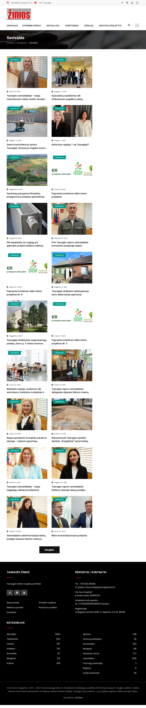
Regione (109, 671)
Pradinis (11, 42)
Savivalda (12, 25)
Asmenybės (109, 647)
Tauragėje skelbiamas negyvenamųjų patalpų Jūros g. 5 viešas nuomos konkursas (27, 342)
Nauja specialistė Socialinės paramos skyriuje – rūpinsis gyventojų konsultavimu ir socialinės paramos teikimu (27, 440)
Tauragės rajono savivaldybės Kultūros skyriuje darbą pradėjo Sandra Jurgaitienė (68, 489)
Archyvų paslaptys (110, 25)
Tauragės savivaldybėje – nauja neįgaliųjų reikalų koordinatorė (23, 489)
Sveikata (33, 651)
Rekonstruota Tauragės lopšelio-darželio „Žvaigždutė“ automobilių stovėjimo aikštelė (70, 440)
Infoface (79, 700)
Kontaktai (11, 615)
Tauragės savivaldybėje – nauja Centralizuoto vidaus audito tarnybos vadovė (26, 97)
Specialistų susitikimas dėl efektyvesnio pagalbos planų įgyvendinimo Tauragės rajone (68, 97)
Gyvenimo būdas (31, 25)
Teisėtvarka (71, 25)
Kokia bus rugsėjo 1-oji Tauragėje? (70, 144)
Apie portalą (13, 605)
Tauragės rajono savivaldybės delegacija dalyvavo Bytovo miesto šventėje (70, 391)
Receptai (109, 651)
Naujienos (22, 42)
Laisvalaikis (109, 661)
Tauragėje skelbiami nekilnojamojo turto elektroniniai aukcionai (71, 293)
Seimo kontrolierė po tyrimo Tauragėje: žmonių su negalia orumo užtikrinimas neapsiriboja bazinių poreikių (26, 146)
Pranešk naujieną (47, 605)
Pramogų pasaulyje (109, 666)
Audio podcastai (109, 676)
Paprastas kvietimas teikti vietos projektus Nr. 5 (69, 342)
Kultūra (33, 666)
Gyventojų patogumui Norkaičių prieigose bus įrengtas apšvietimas (26, 195)
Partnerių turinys (109, 656)
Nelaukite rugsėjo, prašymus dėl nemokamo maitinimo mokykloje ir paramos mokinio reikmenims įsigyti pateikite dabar (26, 391)
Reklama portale (15, 610)
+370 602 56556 (87, 586)
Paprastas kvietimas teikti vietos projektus (69, 195)
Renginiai (33, 661)
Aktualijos (52, 25)
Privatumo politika (48, 610)
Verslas (88, 25)
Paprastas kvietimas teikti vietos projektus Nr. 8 (24, 293)
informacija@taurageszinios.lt (100, 590)
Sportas (109, 637)
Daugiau (49, 551)
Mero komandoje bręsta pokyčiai (69, 536)
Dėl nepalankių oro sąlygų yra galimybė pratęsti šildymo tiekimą (25, 244)
